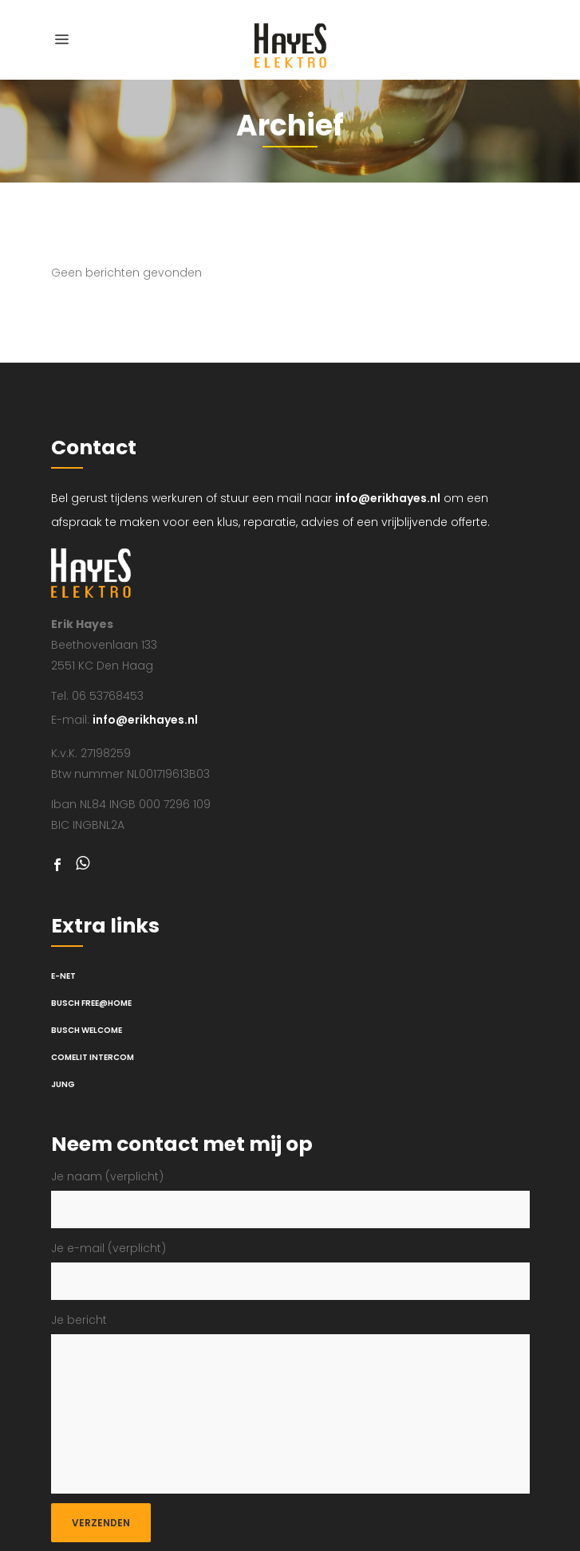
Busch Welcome (86, 1030)
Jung (63, 1084)
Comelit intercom (92, 1057)
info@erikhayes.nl (387, 498)
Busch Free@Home (91, 1003)
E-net (63, 976)
